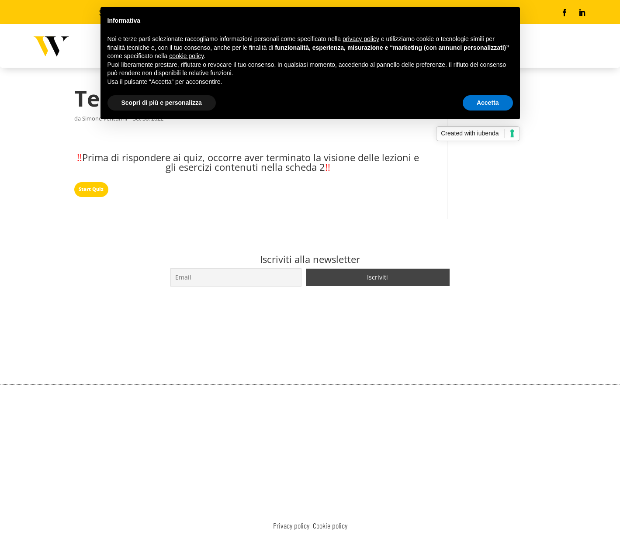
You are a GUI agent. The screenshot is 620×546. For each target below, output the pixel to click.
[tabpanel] (248, 164)
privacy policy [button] (361, 38)
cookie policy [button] (186, 55)
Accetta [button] (488, 102)
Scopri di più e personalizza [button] (161, 102)
